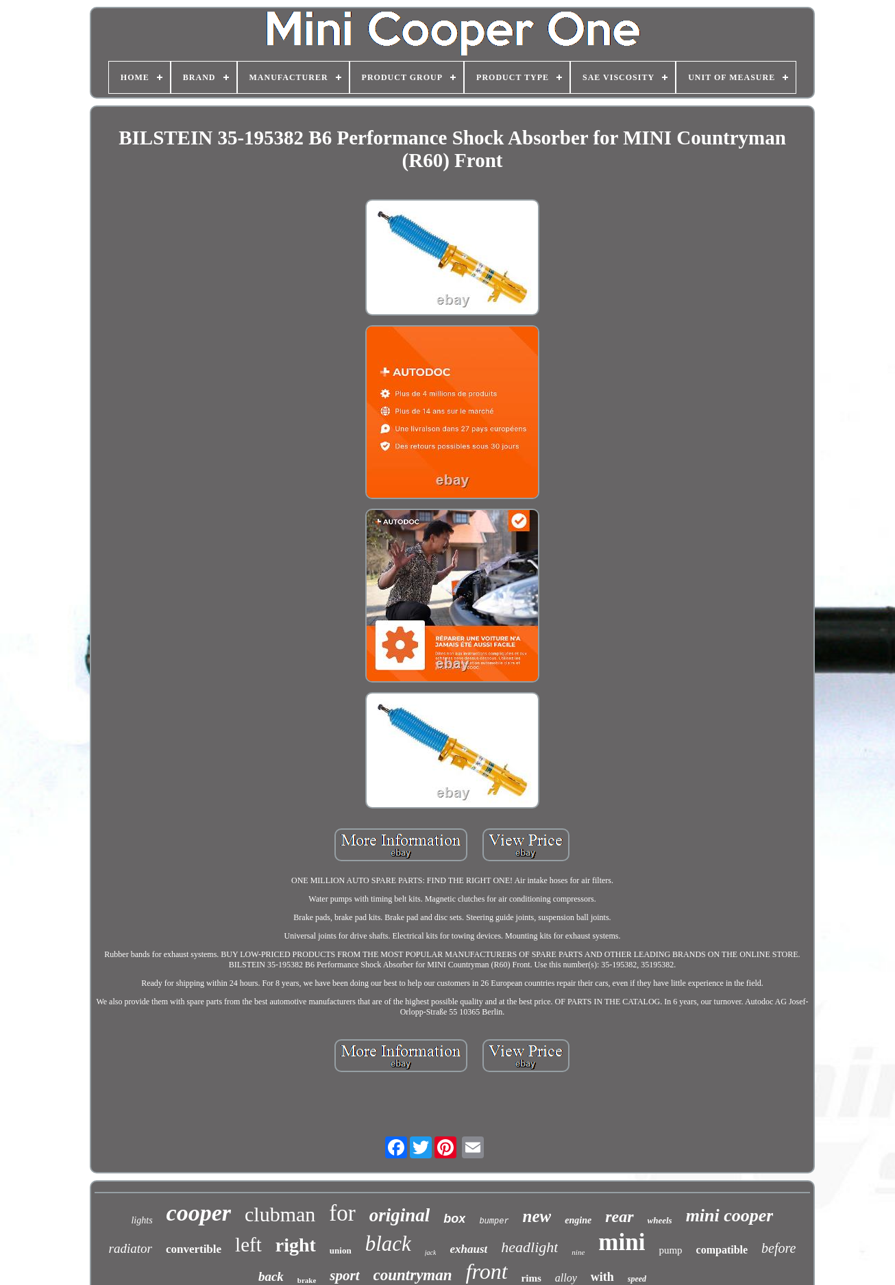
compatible (722, 1250)
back (271, 1276)
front (487, 1271)
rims (531, 1278)
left (248, 1245)
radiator (130, 1248)
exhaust (468, 1249)
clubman (280, 1214)
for (342, 1213)
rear (619, 1216)
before (778, 1248)
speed (637, 1279)
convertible (193, 1249)
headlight (529, 1247)
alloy (566, 1278)
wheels (660, 1220)
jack (431, 1252)
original (399, 1215)
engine (578, 1220)
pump (670, 1250)
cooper (199, 1212)
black (388, 1244)
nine (578, 1252)
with (602, 1277)
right (295, 1245)
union (341, 1250)
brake (307, 1280)
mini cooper (730, 1215)
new (537, 1216)
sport (344, 1275)
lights (141, 1220)
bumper (493, 1221)
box (454, 1218)
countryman (412, 1275)
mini (621, 1242)
